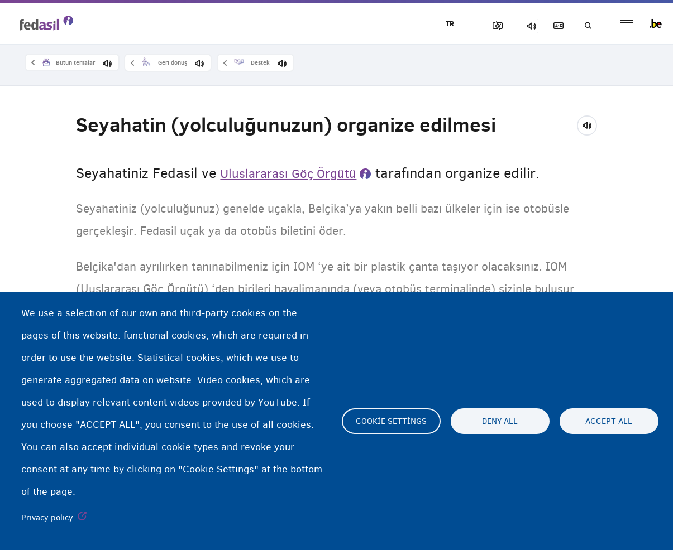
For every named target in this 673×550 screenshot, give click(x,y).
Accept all (608, 421)
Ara (583, 26)
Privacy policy (47, 517)
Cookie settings (391, 421)
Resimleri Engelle (466, 26)
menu (626, 24)
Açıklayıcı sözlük (545, 26)
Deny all (500, 421)
